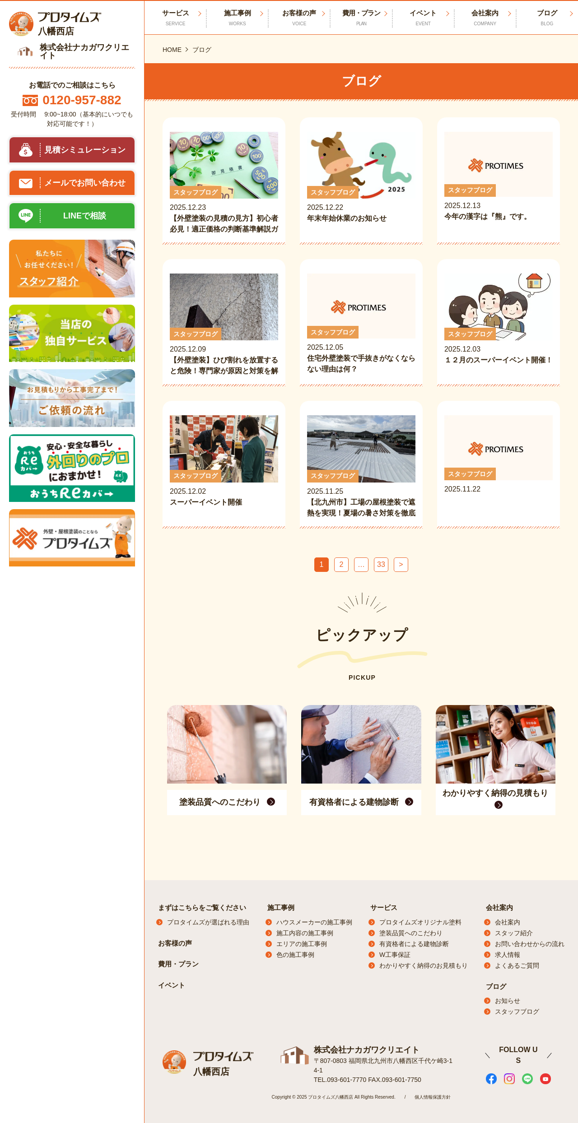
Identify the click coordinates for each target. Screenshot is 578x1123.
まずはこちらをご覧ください (202, 907)
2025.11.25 (361, 466)
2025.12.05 (361, 324)
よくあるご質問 (517, 965)
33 (381, 564)
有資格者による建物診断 (414, 943)
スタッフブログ (517, 1011)
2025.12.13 (498, 182)
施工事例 (237, 18)
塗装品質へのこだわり (411, 933)
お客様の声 (299, 18)
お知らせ (507, 1000)
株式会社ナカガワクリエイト (367, 1049)
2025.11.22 (498, 465)
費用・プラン (361, 18)
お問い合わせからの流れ (529, 943)
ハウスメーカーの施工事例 (314, 922)
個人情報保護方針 (433, 1097)
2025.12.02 (224, 466)
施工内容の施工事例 (304, 933)
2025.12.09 (224, 325)
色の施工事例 (295, 954)
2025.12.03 (498, 325)
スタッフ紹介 (514, 933)
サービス (383, 907)
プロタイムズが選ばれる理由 (208, 922)
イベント (423, 18)
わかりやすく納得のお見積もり (423, 965)
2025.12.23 (224, 183)
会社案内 (485, 18)
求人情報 (507, 954)
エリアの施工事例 (301, 943)
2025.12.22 (361, 183)
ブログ (547, 18)
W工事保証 (394, 954)
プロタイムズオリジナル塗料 (420, 922)
